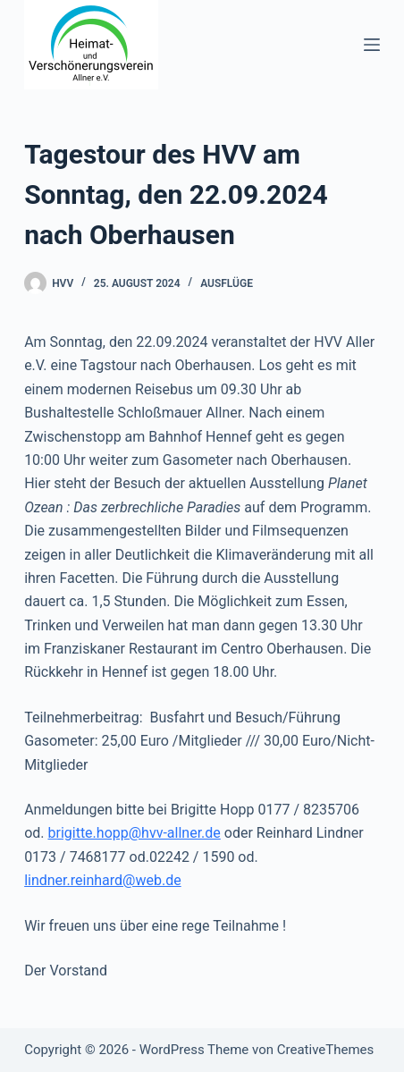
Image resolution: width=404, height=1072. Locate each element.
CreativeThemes (326, 1050)
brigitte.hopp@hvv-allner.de (133, 832)
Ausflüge (226, 283)
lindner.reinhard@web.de (102, 880)
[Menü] (372, 45)
